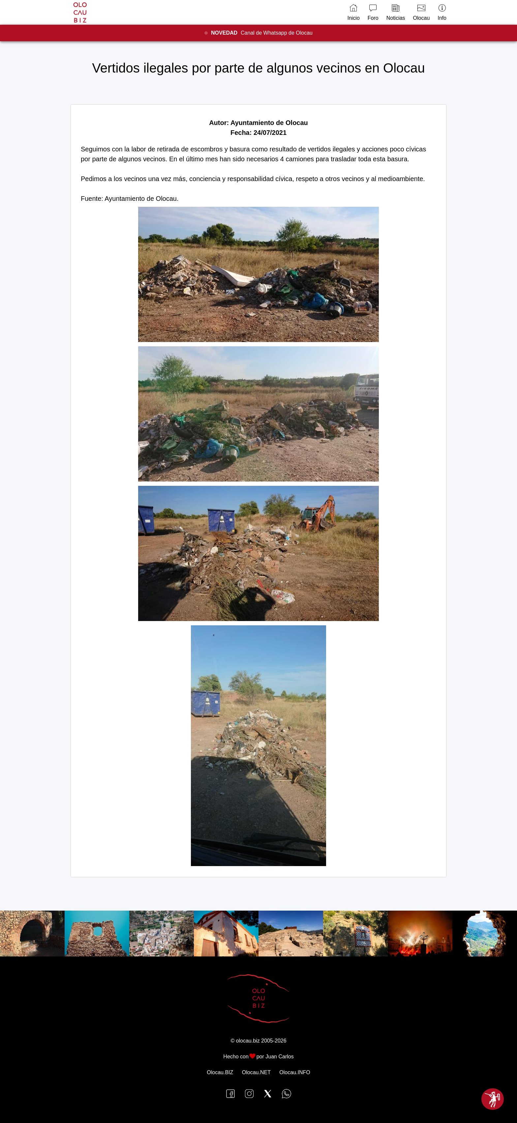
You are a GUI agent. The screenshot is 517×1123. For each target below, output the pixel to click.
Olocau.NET (256, 1072)
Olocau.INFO (294, 1072)
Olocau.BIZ (220, 1072)
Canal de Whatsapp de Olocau (262, 33)
